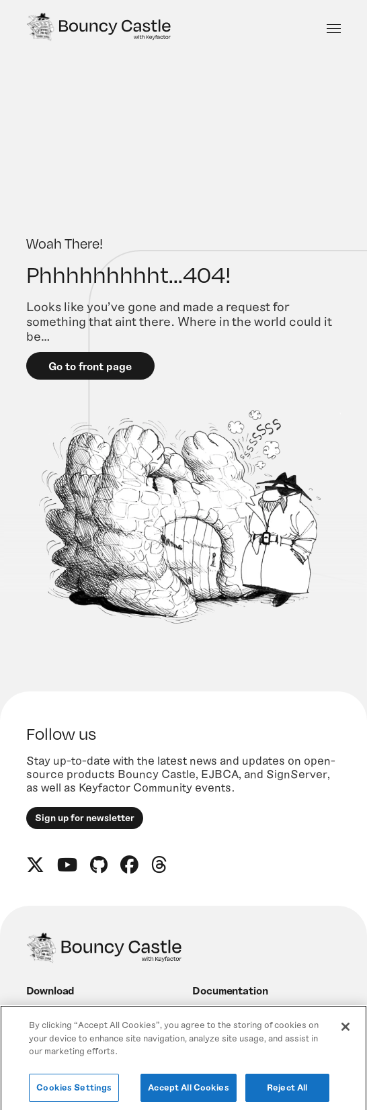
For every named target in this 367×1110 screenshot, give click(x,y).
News (205, 1013)
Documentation (230, 990)
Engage (45, 1013)
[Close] (345, 1038)
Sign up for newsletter (84, 817)
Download (50, 990)
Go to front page (90, 365)
